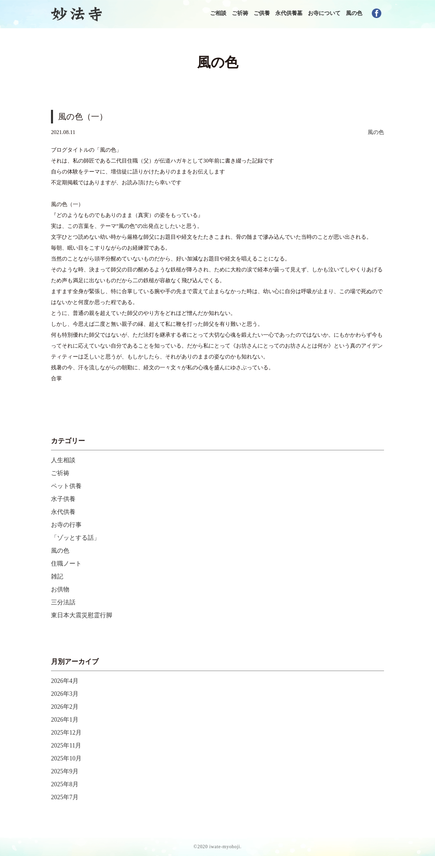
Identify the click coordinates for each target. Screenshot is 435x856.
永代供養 (63, 511)
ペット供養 (66, 486)
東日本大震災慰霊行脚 (81, 615)
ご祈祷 (240, 13)
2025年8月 (65, 784)
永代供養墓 (288, 13)
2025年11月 (66, 745)
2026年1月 (65, 719)
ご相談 (218, 13)
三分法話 (63, 602)
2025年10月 (66, 758)
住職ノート (66, 563)
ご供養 (262, 13)
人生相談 (63, 460)
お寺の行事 (66, 524)
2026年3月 (65, 693)
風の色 (354, 13)
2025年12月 (66, 732)
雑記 (57, 576)
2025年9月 (65, 771)
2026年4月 (65, 680)
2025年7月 (65, 797)
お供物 (60, 589)
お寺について (324, 13)
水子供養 (63, 499)
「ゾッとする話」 (75, 537)
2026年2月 (65, 706)
